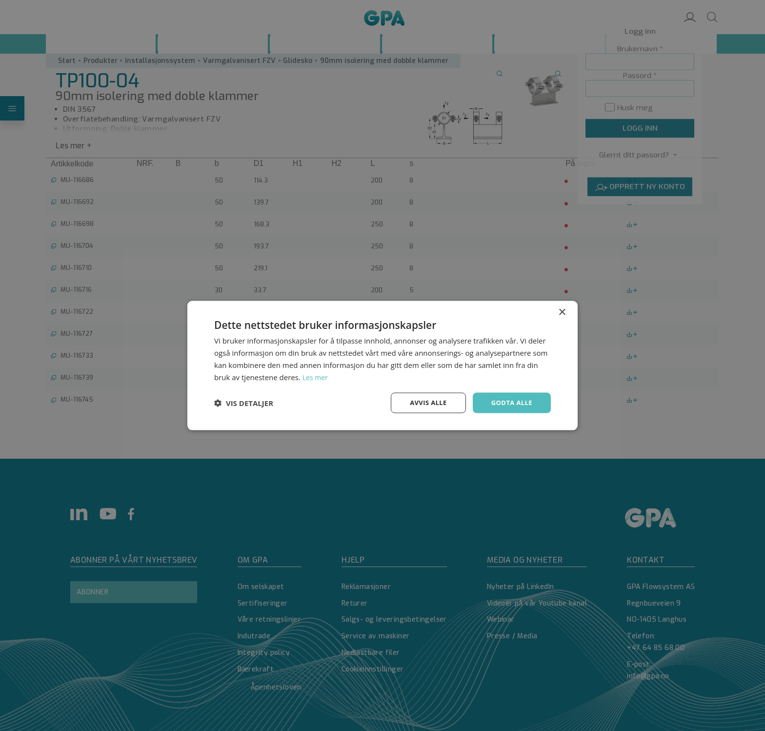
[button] (243, 403)
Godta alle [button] (510, 402)
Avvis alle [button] (423, 402)
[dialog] (382, 365)
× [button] (561, 311)
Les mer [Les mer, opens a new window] (316, 376)
